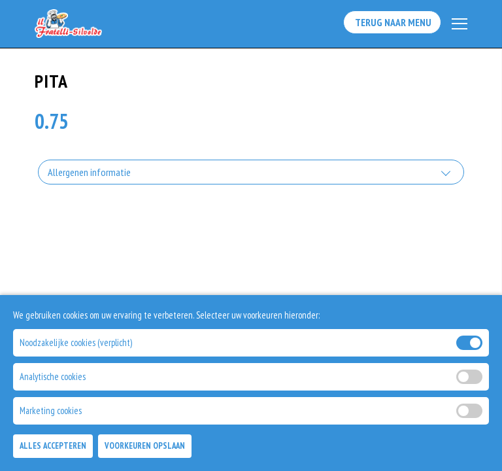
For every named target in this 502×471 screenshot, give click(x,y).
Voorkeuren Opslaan (145, 445)
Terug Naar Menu (391, 23)
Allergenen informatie (89, 173)
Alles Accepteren (53, 445)
